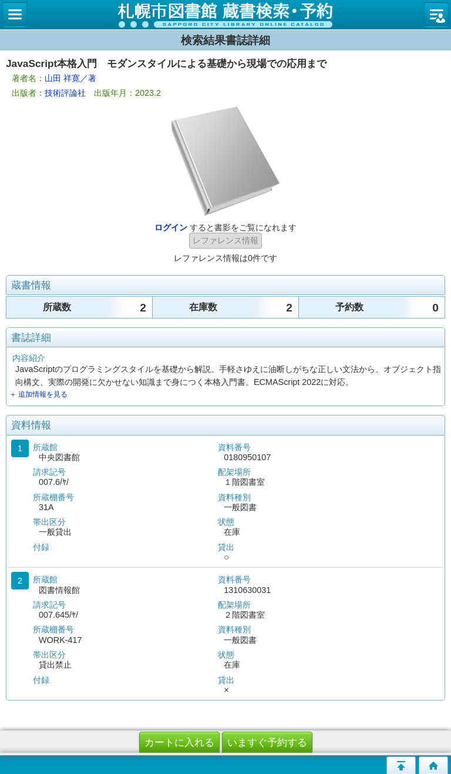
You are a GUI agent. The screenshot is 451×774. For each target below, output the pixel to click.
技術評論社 (65, 93)
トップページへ (433, 765)
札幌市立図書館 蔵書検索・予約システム (225, 14)
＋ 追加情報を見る (38, 394)
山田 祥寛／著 (70, 78)
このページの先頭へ (401, 765)
